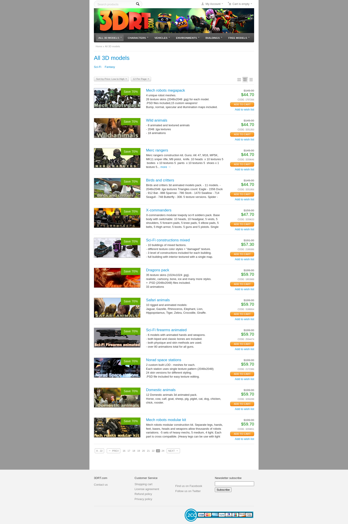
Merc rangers (157, 150)
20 (143, 450)
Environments (187, 37)
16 (124, 450)
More (165, 167)
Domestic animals (161, 390)
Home (99, 46)
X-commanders (159, 210)
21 (148, 450)
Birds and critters (160, 180)
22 (153, 450)
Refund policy (143, 494)
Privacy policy (143, 499)
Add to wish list (244, 109)
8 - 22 (99, 450)
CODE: (241, 99)
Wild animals (156, 120)
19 (138, 450)
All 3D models (110, 37)
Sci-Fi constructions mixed (168, 240)
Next (173, 450)
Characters (138, 37)
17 (129, 450)
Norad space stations (163, 360)
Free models (238, 37)
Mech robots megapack (165, 90)
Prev (113, 450)
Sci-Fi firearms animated (166, 330)
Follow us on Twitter (188, 491)
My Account (213, 4)
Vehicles (162, 37)
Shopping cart (143, 484)
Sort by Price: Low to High (111, 79)
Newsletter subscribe (228, 478)
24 (163, 450)
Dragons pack (157, 270)
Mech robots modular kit (166, 420)
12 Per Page (141, 79)
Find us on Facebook (188, 486)
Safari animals (158, 300)
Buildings (214, 37)
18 (133, 450)
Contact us (101, 484)
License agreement (146, 489)
